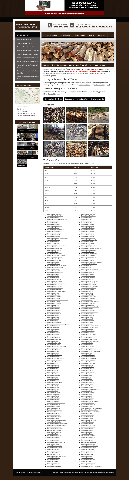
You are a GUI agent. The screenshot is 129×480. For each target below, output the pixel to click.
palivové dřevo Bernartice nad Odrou (57, 219)
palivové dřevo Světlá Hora (54, 421)
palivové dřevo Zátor (52, 461)
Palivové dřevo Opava (24, 39)
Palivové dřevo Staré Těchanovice (90, 411)
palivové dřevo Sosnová (53, 406)
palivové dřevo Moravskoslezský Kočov (91, 349)
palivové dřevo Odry (52, 363)
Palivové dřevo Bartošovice (88, 216)
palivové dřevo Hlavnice (87, 272)
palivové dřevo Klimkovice (88, 310)
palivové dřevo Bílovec (53, 222)
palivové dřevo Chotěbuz (87, 294)
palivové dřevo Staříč (86, 413)
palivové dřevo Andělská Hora (55, 216)
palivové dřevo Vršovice (53, 458)
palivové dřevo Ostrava (53, 368)
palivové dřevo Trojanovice (54, 435)
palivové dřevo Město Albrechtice (90, 341)
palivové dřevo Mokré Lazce (54, 348)
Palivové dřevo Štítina (87, 428)
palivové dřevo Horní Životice (55, 288)
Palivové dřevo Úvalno (87, 440)
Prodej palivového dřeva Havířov (27, 61)
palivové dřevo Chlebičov (53, 294)
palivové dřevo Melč (52, 341)
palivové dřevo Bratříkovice (54, 231)
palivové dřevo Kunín (86, 324)
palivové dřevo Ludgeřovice (88, 334)
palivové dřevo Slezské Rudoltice (56, 403)
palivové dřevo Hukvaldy (87, 293)
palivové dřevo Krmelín (87, 318)
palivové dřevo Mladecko (87, 346)
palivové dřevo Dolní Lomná (54, 257)
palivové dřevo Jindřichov (88, 303)
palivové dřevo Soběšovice (88, 404)
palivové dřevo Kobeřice (53, 312)
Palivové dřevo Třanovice (87, 435)
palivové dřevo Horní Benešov (55, 281)
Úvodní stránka (50, 35)
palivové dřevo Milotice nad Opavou (56, 346)
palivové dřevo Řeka (86, 394)
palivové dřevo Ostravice (87, 368)
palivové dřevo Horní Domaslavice (56, 282)
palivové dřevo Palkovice (87, 370)
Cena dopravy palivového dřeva (76, 99)
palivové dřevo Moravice (87, 348)
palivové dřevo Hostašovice (88, 288)
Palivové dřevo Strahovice (54, 416)
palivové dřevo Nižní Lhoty (88, 355)
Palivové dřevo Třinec (53, 439)
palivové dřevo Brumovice (54, 233)
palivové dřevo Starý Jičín (54, 413)
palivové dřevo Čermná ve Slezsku (56, 245)
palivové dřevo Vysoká (53, 459)
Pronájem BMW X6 (59, 472)
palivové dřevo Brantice (87, 229)
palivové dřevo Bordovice (87, 228)
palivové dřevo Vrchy (86, 456)
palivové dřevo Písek (52, 377)
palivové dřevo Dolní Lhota (88, 255)
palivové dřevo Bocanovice (54, 224)
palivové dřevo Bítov (86, 222)
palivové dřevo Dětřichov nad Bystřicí (91, 248)
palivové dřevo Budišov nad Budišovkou (57, 238)
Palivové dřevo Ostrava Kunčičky (28, 50)
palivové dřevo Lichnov (87, 329)
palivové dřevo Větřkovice (88, 451)
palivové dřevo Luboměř (87, 332)
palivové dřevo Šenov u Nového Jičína (57, 425)
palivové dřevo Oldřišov (53, 365)
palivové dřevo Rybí (86, 391)
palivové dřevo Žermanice (54, 466)
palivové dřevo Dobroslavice (54, 253)
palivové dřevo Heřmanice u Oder (90, 269)
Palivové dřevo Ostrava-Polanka (27, 54)
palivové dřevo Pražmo (53, 379)
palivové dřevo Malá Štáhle (54, 337)
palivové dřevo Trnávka (87, 434)
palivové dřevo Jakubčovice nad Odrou (57, 300)
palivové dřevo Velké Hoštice (88, 447)
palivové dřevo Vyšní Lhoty (88, 459)
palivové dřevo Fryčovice (53, 264)
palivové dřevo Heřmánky (54, 270)
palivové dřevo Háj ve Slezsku (55, 267)
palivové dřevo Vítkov (53, 452)
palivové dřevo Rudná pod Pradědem (91, 389)
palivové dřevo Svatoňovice (88, 420)
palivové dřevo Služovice (87, 403)
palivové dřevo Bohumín (87, 224)
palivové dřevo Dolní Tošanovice (89, 258)
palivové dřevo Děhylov (87, 246)
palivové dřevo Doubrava (87, 260)
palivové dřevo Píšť (86, 377)
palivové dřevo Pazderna (87, 372)
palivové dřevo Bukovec (53, 240)
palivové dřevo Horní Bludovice (89, 281)
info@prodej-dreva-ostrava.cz (93, 26)
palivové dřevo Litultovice (87, 331)
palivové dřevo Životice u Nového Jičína (91, 466)
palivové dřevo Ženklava (87, 464)
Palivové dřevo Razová (87, 385)
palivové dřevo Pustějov (87, 382)
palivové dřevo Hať (86, 267)
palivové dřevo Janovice (53, 301)
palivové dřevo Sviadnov (87, 421)
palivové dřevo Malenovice (88, 337)
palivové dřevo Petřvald (53, 375)
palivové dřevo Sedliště (87, 396)
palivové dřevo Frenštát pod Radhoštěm (91, 262)
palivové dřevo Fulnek (87, 265)
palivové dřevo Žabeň (53, 464)
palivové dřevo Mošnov (53, 353)
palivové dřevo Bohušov (87, 226)
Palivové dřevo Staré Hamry (54, 409)
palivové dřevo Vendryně (87, 449)
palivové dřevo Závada (87, 461)
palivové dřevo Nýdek (53, 361)
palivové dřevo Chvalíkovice (88, 296)
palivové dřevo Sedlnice (53, 397)
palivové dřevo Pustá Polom (54, 382)
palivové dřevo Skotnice (87, 397)
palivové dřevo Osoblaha (87, 367)
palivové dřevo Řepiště (53, 396)
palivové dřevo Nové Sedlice (54, 360)
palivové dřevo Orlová (53, 367)
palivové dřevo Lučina (53, 334)
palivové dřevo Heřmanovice (88, 270)
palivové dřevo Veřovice (53, 451)
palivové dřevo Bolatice (53, 228)
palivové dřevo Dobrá (52, 252)
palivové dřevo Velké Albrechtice (89, 446)
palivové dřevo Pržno (86, 379)
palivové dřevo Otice (52, 370)
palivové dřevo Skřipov (53, 399)
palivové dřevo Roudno (53, 389)
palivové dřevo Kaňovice (53, 306)
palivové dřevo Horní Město (88, 284)
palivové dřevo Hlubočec (87, 274)
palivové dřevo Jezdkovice (54, 303)
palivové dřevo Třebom (53, 437)
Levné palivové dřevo (91, 472)
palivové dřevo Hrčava (53, 293)
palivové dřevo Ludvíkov (53, 336)
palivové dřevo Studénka (53, 418)
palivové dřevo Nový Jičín (88, 360)
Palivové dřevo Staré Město (54, 411)
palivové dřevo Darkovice (54, 246)
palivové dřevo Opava (87, 365)
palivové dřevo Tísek (52, 434)
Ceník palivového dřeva (53, 99)
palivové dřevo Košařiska (87, 313)
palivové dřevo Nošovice (53, 356)
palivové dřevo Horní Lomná (54, 284)
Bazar (91, 35)
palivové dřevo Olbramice (88, 363)
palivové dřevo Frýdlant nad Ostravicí (57, 265)
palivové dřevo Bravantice (88, 231)
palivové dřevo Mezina (87, 343)
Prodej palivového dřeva (75, 472)
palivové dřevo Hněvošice (88, 276)
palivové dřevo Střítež (87, 416)
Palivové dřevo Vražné (87, 454)
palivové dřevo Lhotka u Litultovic (90, 327)
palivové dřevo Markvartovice (89, 339)
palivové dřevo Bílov (86, 221)
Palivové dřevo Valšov (53, 444)
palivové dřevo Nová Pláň (88, 356)
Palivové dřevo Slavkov (53, 401)
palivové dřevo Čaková (87, 241)
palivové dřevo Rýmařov (87, 392)
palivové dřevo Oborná (87, 361)
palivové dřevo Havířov (53, 269)
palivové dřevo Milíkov (87, 344)
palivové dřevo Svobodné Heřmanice (57, 423)
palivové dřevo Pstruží (87, 380)
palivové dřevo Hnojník (53, 277)
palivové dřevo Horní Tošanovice (89, 286)
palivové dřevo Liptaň (52, 331)
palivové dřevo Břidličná (87, 236)
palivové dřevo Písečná (87, 375)
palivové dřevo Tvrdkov (87, 439)
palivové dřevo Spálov (87, 406)
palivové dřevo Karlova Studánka (90, 306)
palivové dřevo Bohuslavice (54, 226)
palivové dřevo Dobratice (87, 252)
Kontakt (101, 35)
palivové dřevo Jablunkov (54, 298)
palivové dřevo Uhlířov (53, 440)
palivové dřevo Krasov (87, 317)
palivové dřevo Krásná (53, 317)
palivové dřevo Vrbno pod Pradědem (56, 456)
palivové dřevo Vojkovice (87, 452)
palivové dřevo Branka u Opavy (55, 229)
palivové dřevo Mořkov (53, 351)
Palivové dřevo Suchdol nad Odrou (56, 420)
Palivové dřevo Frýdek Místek (27, 47)
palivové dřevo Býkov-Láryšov (89, 240)
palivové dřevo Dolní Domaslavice (56, 255)
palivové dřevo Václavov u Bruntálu (56, 442)
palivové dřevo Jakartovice (88, 298)
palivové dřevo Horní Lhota (88, 282)
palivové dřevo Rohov (53, 387)
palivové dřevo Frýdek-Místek (89, 264)
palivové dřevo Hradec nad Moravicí (56, 291)
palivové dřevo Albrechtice (54, 214)
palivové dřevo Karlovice (53, 308)
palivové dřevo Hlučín (53, 276)
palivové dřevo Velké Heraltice (55, 447)
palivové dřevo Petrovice (53, 373)
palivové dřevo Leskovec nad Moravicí (91, 325)
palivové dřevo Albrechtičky (88, 214)
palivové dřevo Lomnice (53, 332)
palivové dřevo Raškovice (54, 385)
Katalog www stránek (107, 472)
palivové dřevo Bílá (86, 219)
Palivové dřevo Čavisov (53, 243)
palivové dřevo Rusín (52, 391)
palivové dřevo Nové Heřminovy (55, 358)
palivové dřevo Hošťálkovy (54, 289)
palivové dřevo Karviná (87, 308)
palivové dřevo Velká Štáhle (54, 446)
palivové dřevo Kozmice (87, 315)
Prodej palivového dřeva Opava (27, 58)
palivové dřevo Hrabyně (87, 289)
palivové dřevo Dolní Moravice (55, 258)
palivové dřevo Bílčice (53, 221)
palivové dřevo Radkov (53, 384)
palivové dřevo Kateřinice (54, 310)
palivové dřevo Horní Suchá (54, 286)
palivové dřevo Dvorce (53, 262)
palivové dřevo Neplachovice (54, 355)
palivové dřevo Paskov (53, 372)
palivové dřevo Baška (53, 217)
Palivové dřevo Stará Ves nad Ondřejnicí (92, 408)
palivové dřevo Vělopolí (53, 449)
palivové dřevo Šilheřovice (88, 425)
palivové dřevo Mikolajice (53, 344)
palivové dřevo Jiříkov (53, 305)
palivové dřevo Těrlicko (87, 430)
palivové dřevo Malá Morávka (89, 336)
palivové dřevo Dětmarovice (54, 248)
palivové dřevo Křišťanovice (54, 322)
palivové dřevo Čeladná (87, 243)
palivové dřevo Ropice (87, 387)
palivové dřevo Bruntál (87, 233)
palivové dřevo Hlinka (53, 274)
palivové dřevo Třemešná (87, 437)
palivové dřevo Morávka (53, 349)
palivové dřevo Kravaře (53, 318)
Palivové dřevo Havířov (24, 43)
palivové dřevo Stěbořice (53, 415)
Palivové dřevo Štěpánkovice (54, 428)
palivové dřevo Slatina (87, 399)
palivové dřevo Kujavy (87, 322)
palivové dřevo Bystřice (53, 241)
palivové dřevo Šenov (87, 423)
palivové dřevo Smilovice (53, 404)
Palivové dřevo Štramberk (54, 430)
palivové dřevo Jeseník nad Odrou (90, 301)
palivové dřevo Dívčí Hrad (54, 250)
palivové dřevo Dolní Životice (54, 260)
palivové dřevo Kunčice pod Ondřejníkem (58, 324)
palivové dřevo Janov (86, 300)
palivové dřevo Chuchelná (54, 296)
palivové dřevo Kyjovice (53, 325)
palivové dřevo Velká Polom (88, 444)
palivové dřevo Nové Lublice (88, 358)
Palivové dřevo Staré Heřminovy (89, 409)
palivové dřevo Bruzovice (87, 234)
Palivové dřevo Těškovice (54, 432)
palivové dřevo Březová (53, 236)
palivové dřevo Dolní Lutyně (88, 257)
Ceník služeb (80, 35)
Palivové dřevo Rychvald (53, 392)
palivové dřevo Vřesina (87, 458)
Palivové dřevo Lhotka (53, 327)
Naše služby (66, 35)
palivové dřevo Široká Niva (54, 427)
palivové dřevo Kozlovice (53, 315)
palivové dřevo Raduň (87, 384)
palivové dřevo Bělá (86, 217)
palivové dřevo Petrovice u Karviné (90, 373)
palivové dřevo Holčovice (87, 279)
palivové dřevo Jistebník (87, 305)
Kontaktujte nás (97, 99)
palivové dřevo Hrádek (87, 291)
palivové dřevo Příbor (52, 380)
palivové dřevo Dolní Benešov (89, 253)
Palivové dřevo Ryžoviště (54, 394)
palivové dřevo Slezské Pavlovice (90, 401)
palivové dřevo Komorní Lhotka (89, 312)
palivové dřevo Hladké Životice (55, 272)
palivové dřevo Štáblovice (88, 427)
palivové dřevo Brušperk (53, 234)
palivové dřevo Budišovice (88, 238)
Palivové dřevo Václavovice (88, 442)
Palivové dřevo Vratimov (53, 454)
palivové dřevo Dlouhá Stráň (88, 250)
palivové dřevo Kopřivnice (54, 313)
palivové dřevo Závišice (53, 463)
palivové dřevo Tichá (86, 432)
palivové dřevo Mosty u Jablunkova (90, 351)
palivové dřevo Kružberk (87, 320)
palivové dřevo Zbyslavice (88, 463)
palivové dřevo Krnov (52, 320)
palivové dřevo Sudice (87, 418)
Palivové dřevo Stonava (87, 415)
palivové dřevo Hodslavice (88, 277)
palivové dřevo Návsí (86, 353)
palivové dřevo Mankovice (54, 339)
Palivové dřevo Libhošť (53, 329)
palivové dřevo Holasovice (54, 279)
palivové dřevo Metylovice (54, 343)
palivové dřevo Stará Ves (53, 408)
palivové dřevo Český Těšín (88, 245)
